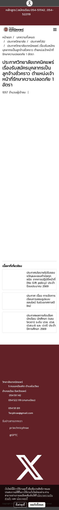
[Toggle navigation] (54, 29)
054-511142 (38, 10)
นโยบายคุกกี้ (22, 498)
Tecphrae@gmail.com (20, 413)
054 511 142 (15, 395)
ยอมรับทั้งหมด (36, 504)
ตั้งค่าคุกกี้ (20, 504)
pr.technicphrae (19, 428)
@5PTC (13, 435)
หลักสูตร (11, 10)
